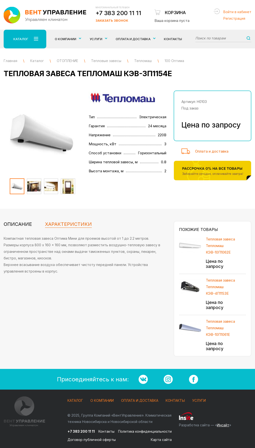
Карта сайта (161, 440)
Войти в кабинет (237, 12)
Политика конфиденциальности (145, 431)
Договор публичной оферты (91, 440)
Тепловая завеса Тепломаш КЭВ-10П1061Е (220, 328)
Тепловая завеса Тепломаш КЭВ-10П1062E (220, 246)
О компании (102, 400)
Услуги (199, 400)
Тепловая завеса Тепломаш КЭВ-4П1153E (220, 287)
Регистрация (234, 18)
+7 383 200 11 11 (118, 13)
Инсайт (223, 425)
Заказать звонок (111, 20)
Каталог (75, 400)
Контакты (173, 39)
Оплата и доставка (211, 151)
